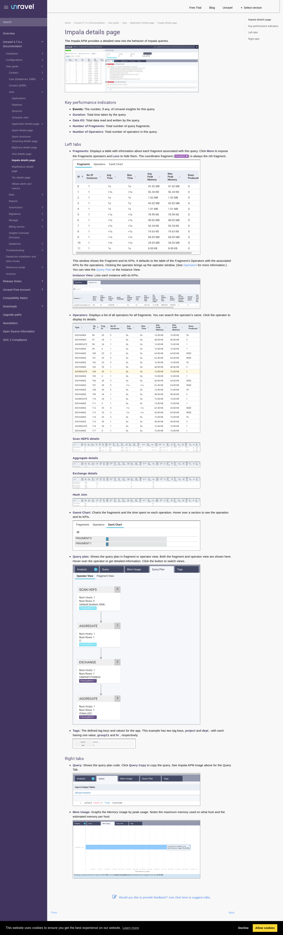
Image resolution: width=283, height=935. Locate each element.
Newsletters (10, 323)
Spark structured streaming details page (25, 139)
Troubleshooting (25, 250)
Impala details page (23, 160)
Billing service (26, 226)
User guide (25, 66)
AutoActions (26, 207)
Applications (19, 98)
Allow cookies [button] (265, 927)
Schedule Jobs (20, 117)
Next (235, 912)
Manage (26, 220)
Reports (13, 201)
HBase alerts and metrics (21, 186)
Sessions (17, 111)
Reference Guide (25, 267)
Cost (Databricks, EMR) (26, 79)
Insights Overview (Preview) (19, 235)
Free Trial (199, 7)
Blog (216, 7)
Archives (11, 274)
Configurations (25, 60)
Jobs (26, 92)
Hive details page (21, 154)
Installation (25, 53)
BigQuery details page (24, 147)
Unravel (231, 7)
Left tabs (253, 32)
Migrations (26, 214)
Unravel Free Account (23, 289)
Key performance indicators (263, 26)
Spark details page (22, 130)
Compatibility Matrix (15, 298)
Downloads (23, 306)
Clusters (26, 72)
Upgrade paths (12, 314)
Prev (58, 912)
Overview (9, 33)
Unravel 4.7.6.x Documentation (23, 43)
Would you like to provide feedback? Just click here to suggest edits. (165, 897)
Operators (194, 265)
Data (26, 194)
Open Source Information (19, 331)
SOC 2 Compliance (15, 339)
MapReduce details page (23, 169)
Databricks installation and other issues (21, 259)
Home (71, 23)
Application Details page (28, 124)
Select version (254, 7)
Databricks (26, 244)
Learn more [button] (130, 927)
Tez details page (21, 177)
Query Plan (107, 269)
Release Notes (23, 281)
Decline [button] (243, 927)
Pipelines (17, 104)
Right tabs (253, 39)
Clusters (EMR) (17, 85)
